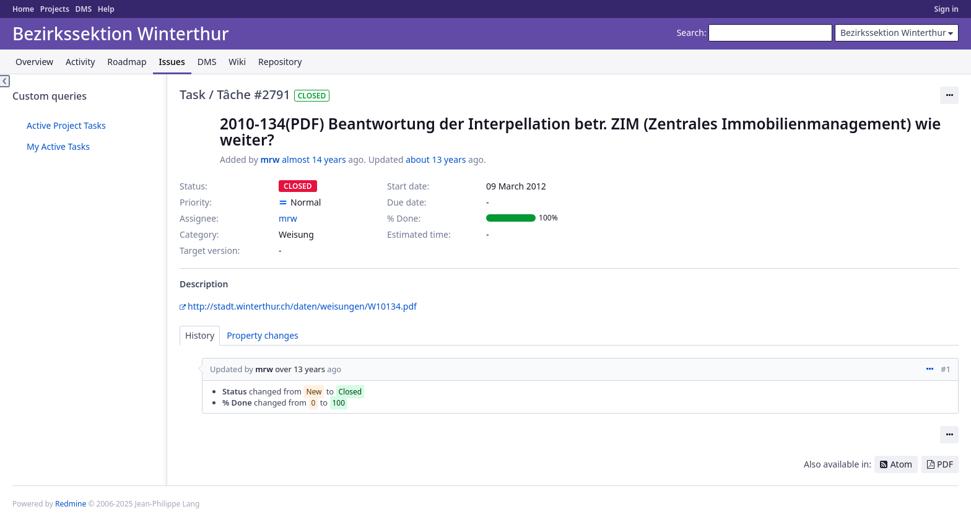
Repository (280, 61)
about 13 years (436, 159)
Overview (34, 61)
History (199, 335)
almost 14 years (314, 159)
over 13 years (300, 369)
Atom (901, 464)
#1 (946, 369)
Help (106, 9)
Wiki (237, 61)
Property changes (262, 335)
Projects (54, 9)
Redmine (70, 503)
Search (690, 32)
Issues (172, 61)
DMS (83, 9)
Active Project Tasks (66, 125)
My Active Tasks (58, 146)
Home (23, 9)
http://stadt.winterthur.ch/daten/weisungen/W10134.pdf (302, 306)
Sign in (946, 9)
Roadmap (126, 61)
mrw (269, 159)
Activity (80, 61)
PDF (945, 464)
